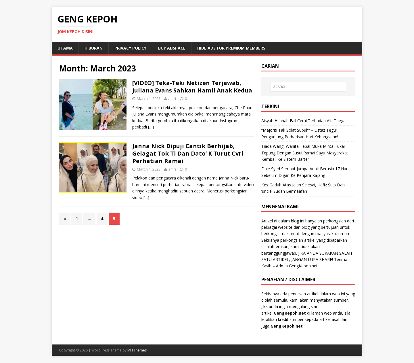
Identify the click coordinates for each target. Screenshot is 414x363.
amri (172, 98)
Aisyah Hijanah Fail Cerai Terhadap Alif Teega (303, 120)
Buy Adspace (171, 48)
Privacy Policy (130, 48)
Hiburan (94, 48)
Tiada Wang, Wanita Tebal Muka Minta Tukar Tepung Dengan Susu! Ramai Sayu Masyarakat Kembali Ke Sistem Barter (304, 152)
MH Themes (137, 350)
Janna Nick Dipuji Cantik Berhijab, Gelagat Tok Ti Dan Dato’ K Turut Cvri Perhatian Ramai (188, 153)
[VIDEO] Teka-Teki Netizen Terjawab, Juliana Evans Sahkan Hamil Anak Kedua (192, 86)
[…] (151, 127)
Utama (65, 48)
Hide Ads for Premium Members (231, 48)
